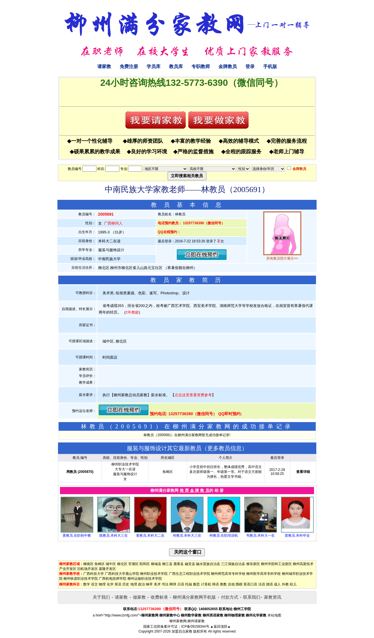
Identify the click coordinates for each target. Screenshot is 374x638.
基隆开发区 (107, 569)
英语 (118, 584)
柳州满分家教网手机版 (194, 597)
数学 (86, 584)
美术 (157, 584)
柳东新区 (253, 564)
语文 (94, 584)
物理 (102, 584)
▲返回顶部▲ (220, 627)
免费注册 (129, 66)
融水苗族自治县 (208, 564)
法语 (261, 584)
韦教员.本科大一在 (260, 535)
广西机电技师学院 (112, 579)
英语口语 (250, 584)
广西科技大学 (93, 574)
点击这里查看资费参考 (193, 395)
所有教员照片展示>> (282, 258)
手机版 (270, 66)
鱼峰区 (99, 564)
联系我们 (251, 597)
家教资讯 (272, 597)
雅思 (196, 584)
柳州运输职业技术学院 (144, 579)
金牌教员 (227, 66)
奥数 (223, 584)
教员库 (176, 66)
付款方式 (229, 597)
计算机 (206, 584)
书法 (165, 584)
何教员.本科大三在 (187, 535)
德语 (269, 584)
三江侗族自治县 (233, 564)
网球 (172, 584)
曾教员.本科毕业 (297, 535)
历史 (125, 584)
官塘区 (133, 564)
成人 (277, 584)
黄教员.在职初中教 (77, 535)
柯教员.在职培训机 (224, 535)
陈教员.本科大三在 (113, 535)
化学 (110, 584)
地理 (133, 584)
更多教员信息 (224, 448)
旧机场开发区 (87, 569)
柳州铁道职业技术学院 (80, 579)
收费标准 (159, 597)
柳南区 (88, 564)
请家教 (104, 66)
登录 (250, 66)
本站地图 (274, 615)
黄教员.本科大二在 (150, 535)
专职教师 (200, 66)
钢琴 (149, 584)
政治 (141, 584)
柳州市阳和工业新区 (276, 564)
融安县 (190, 564)
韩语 (215, 584)
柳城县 (156, 564)
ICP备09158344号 (195, 627)
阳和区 (144, 564)
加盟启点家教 (182, 631)
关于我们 (101, 597)
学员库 (153, 66)
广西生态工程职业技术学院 (189, 574)
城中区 (111, 564)
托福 (188, 584)
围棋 (239, 584)
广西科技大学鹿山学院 (122, 574)
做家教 (139, 597)
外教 (285, 584)
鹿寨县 (178, 564)
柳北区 (122, 564)
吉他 (231, 584)
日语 (180, 584)
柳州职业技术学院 (154, 574)
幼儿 (293, 584)
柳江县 (167, 564)
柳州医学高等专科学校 (263, 574)
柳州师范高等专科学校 (228, 574)
